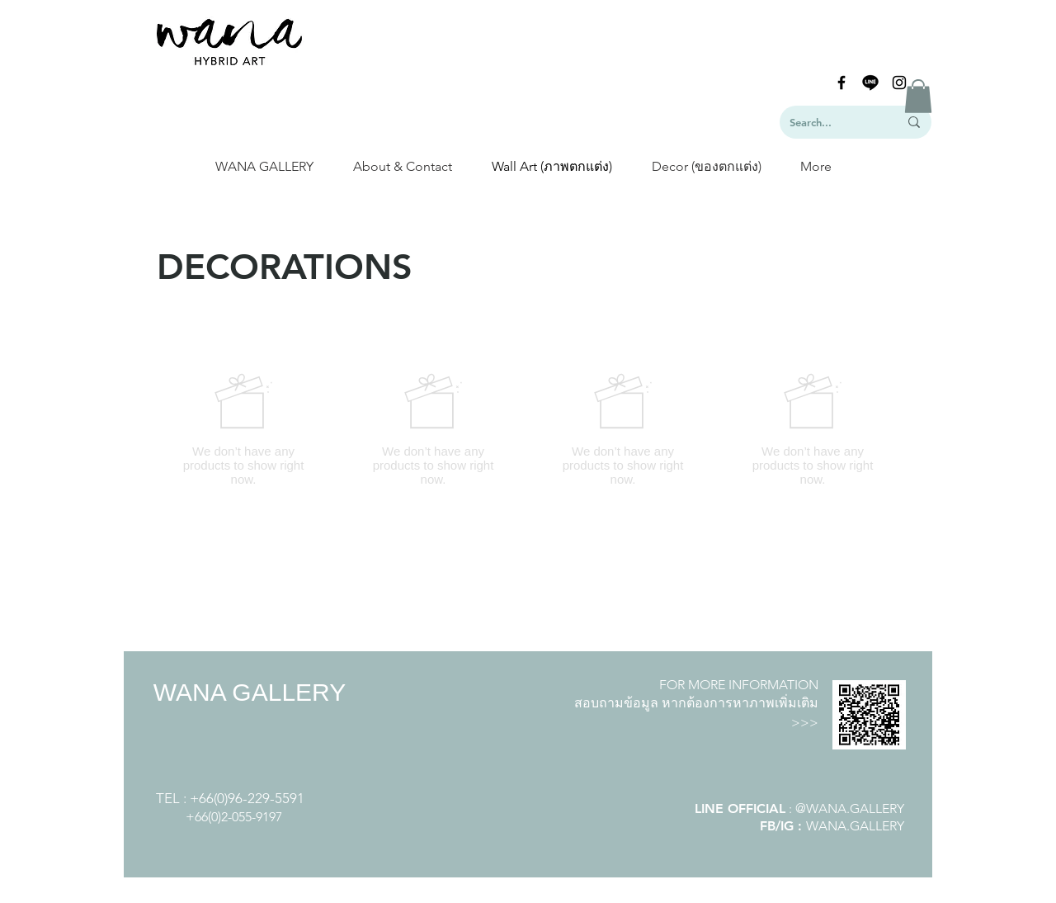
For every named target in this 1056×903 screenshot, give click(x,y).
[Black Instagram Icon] (899, 82)
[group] (528, 429)
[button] (918, 96)
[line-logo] (870, 82)
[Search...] (832, 122)
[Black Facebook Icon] (841, 82)
